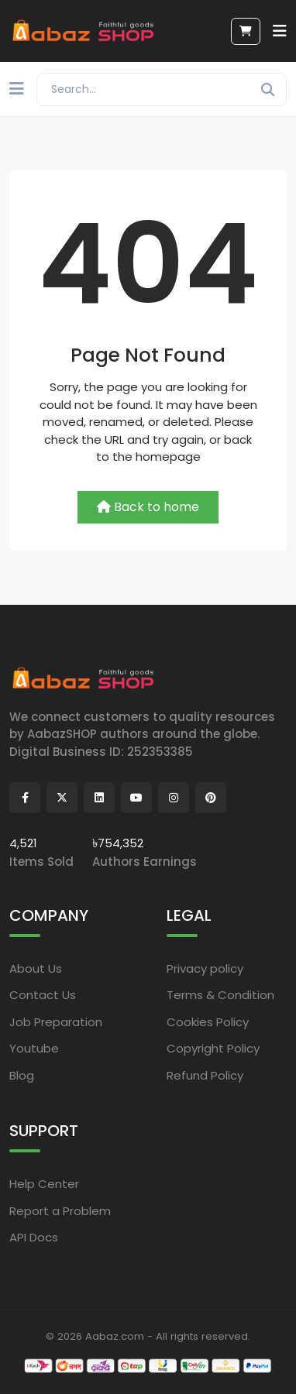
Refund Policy (205, 1075)
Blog (21, 1075)
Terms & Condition (220, 995)
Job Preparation (55, 1022)
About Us (35, 968)
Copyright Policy (213, 1048)
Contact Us (42, 995)
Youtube (34, 1048)
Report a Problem (60, 1211)
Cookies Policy (208, 1022)
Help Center (44, 1184)
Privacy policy (205, 968)
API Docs (33, 1237)
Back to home (148, 507)
